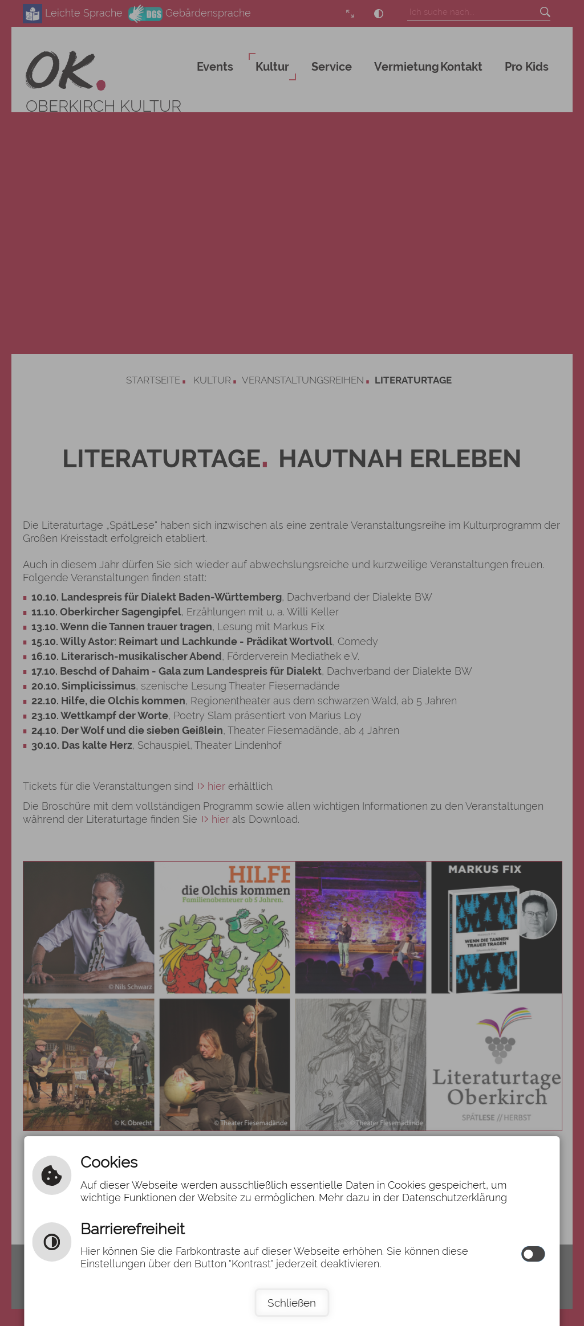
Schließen (291, 1302)
